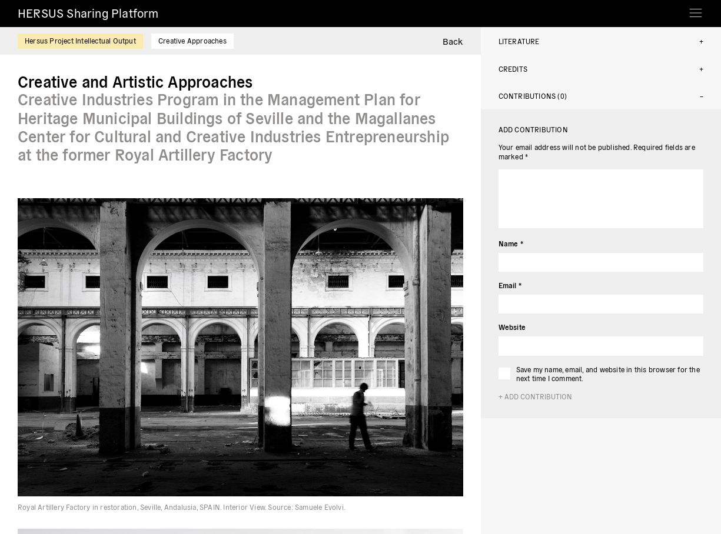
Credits (513, 68)
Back (453, 40)
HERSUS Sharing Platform (88, 12)
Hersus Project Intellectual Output (80, 40)
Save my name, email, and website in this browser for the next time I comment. (608, 374)
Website (512, 326)
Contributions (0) (533, 95)
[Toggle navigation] (695, 9)
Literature (519, 40)
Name (511, 243)
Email (510, 285)
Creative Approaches (192, 40)
